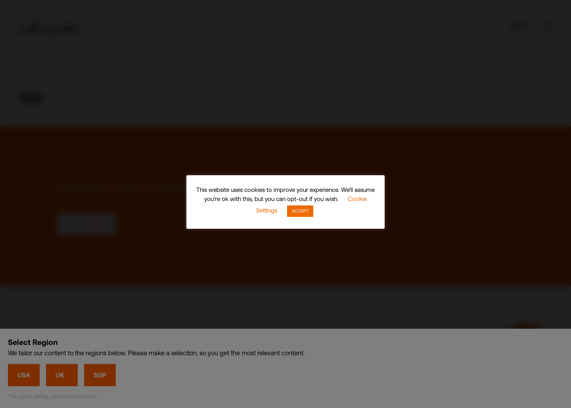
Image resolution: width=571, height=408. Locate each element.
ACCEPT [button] (300, 211)
